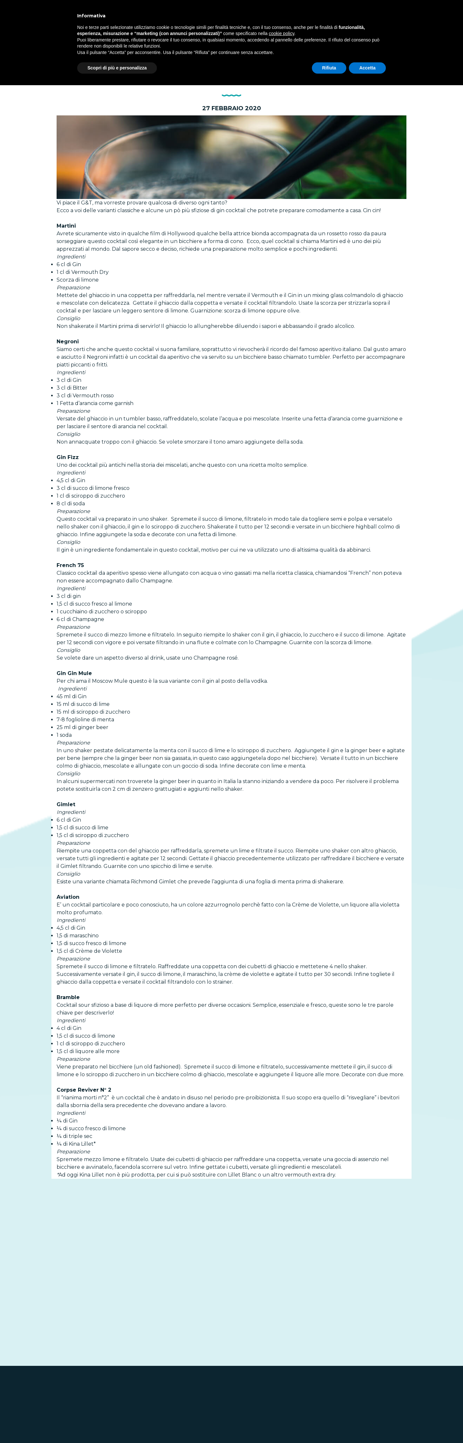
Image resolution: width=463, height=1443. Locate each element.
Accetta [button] (367, 67)
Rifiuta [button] (329, 67)
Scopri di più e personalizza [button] (117, 67)
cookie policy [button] (281, 33)
